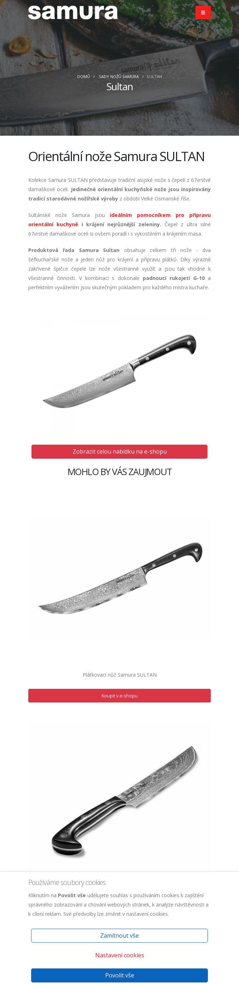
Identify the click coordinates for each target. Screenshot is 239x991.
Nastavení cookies (119, 955)
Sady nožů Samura (119, 76)
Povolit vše (119, 975)
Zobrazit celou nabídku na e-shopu (120, 451)
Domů (83, 76)
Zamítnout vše (119, 935)
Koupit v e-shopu (120, 695)
